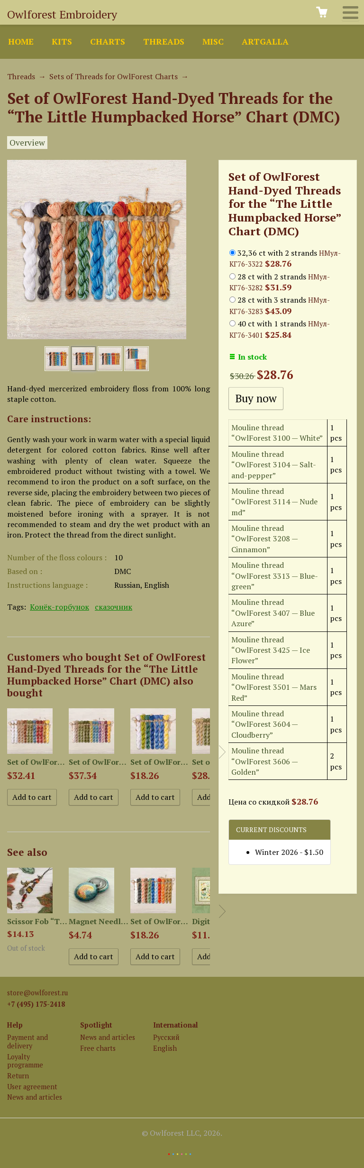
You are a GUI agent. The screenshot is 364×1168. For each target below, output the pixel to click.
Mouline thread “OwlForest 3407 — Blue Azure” (273, 613)
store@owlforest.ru (37, 992)
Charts (107, 41)
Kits (62, 41)
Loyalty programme (25, 1060)
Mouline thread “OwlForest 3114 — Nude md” (274, 502)
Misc (213, 41)
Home (21, 41)
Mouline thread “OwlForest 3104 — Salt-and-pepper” (273, 465)
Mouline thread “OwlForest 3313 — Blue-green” (274, 576)
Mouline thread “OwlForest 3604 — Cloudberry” (264, 724)
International (175, 1024)
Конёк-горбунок (59, 607)
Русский (166, 1037)
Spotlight (96, 1024)
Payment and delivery (27, 1041)
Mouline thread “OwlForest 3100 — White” (277, 432)
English (165, 1048)
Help (15, 1024)
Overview (27, 142)
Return (18, 1075)
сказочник (113, 607)
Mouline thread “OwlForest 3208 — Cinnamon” (264, 539)
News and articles (34, 1097)
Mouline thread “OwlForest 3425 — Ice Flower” (270, 650)
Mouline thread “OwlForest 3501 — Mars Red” (274, 687)
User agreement (32, 1086)
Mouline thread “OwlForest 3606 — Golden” (264, 761)
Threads (163, 41)
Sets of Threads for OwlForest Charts (113, 76)
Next (222, 752)
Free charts (98, 1048)
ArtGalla (265, 41)
